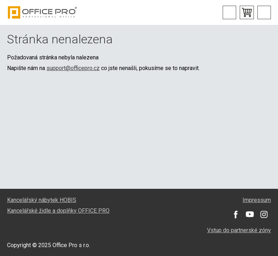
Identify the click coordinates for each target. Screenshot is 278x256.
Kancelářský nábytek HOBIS (41, 200)
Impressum (257, 200)
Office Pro (42, 12)
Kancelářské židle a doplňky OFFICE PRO (58, 210)
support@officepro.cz (73, 68)
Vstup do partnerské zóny (239, 230)
